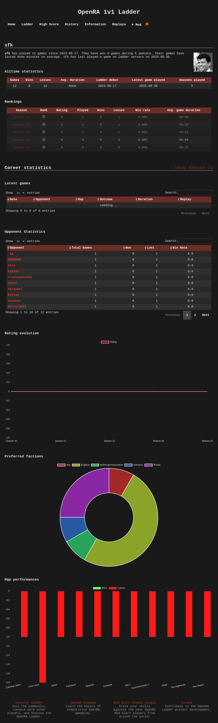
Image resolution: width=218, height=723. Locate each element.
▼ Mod (136, 25)
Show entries (23, 193)
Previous (188, 213)
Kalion (13, 295)
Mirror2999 (17, 306)
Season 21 (21, 140)
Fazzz (12, 283)
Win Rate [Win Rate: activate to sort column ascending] (180, 248)
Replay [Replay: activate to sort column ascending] (185, 199)
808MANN (14, 259)
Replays (119, 24)
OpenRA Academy (83, 703)
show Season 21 (194, 167)
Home (11, 24)
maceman (14, 301)
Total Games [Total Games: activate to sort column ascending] (82, 248)
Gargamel (15, 289)
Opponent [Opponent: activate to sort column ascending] (43, 199)
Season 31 (21, 117)
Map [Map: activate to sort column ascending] (80, 199)
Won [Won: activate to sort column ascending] (128, 248)
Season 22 (21, 132)
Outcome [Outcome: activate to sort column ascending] (106, 199)
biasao (13, 271)
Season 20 (21, 147)
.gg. (11, 253)
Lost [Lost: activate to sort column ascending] (150, 248)
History (71, 24)
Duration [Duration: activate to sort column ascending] (145, 199)
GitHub (186, 703)
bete (11, 265)
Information (95, 24)
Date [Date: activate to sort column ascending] (13, 199)
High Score (49, 24)
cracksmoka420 (20, 277)
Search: (188, 192)
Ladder (27, 24)
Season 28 (21, 125)
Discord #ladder (29, 703)
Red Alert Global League (135, 703)
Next (205, 213)
